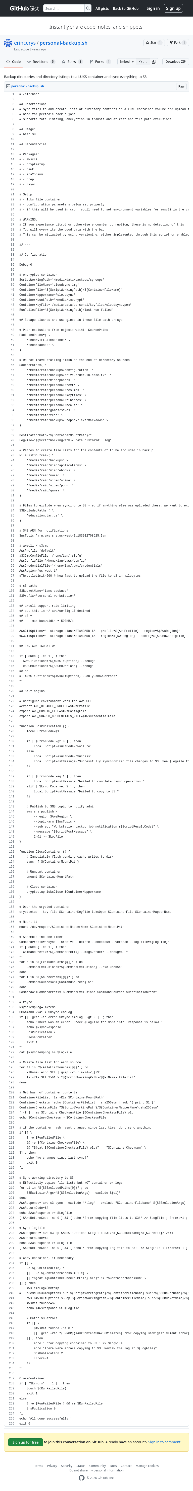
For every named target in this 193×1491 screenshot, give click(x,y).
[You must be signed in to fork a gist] (178, 42)
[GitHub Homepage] (82, 1478)
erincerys (25, 42)
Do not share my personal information (96, 1470)
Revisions (41, 61)
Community (97, 1466)
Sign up (173, 8)
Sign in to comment (164, 1442)
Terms (38, 1466)
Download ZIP (176, 61)
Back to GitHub (125, 8)
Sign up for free (26, 1442)
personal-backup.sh (63, 42)
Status (80, 1466)
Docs (113, 1466)
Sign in (153, 8)
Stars (72, 61)
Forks (100, 61)
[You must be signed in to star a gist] (154, 42)
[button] (154, 61)
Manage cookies (147, 1466)
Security (66, 1466)
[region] (96, 759)
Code (13, 61)
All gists (102, 8)
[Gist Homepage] (24, 8)
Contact (126, 1466)
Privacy (52, 1466)
